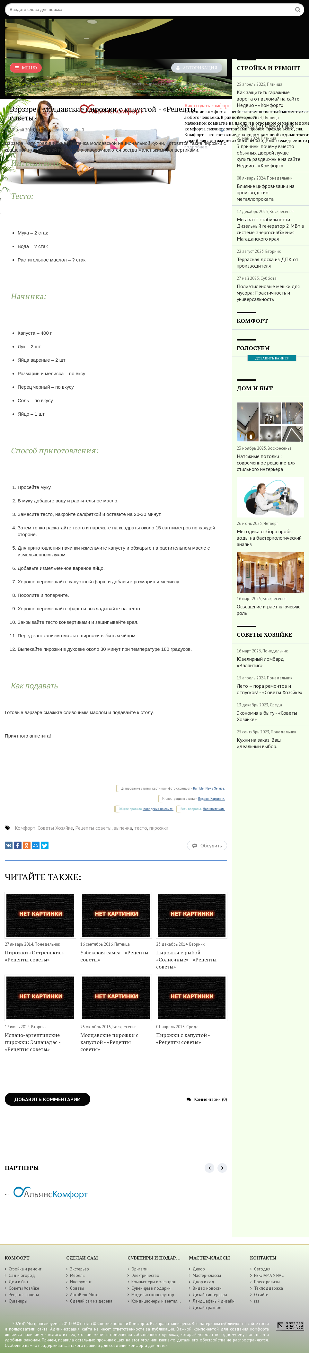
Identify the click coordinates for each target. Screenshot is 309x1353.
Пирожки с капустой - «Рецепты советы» (183, 1038)
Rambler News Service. (209, 788)
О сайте (261, 1294)
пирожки (158, 828)
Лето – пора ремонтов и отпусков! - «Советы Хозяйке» (270, 689)
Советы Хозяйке (55, 828)
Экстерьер (79, 1269)
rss (256, 1301)
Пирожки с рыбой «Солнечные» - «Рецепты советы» (186, 959)
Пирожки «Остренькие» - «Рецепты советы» (36, 956)
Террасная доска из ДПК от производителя (267, 262)
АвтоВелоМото (84, 1294)
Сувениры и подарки (151, 1288)
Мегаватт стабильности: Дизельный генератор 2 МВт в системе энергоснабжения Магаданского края (270, 229)
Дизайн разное (207, 1307)
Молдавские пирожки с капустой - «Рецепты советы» (109, 1042)
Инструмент (81, 1282)
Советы (77, 1288)
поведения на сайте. (158, 809)
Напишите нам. (214, 809)
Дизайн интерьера (210, 1294)
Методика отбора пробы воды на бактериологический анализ (269, 537)
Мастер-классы (207, 1275)
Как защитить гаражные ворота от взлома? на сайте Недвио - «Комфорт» (268, 98)
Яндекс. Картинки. (211, 799)
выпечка (123, 828)
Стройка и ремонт (25, 1269)
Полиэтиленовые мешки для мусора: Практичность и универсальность (268, 292)
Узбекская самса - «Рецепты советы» (114, 956)
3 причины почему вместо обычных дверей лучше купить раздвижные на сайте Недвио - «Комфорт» (268, 156)
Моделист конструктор (152, 1294)
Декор (199, 1269)
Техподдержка (268, 1288)
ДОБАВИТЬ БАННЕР (271, 358)
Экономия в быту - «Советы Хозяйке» (267, 716)
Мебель (77, 1275)
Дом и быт (18, 1282)
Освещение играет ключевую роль (269, 609)
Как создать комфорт (25, 84)
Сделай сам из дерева (91, 1301)
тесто (140, 828)
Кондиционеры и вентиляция (158, 1301)
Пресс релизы (267, 1282)
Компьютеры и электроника (157, 1282)
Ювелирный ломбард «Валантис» (260, 662)
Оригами (139, 1269)
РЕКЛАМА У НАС (269, 1275)
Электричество (145, 1275)
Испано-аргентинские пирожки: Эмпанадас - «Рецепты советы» (32, 1042)
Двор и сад (203, 1282)
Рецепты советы (84, 84)
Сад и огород (22, 1275)
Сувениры (18, 1301)
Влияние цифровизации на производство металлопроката (266, 192)
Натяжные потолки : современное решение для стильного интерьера (266, 462)
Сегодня (262, 1269)
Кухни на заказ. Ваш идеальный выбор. (259, 743)
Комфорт (57, 84)
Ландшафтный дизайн (213, 1301)
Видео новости (207, 1288)
